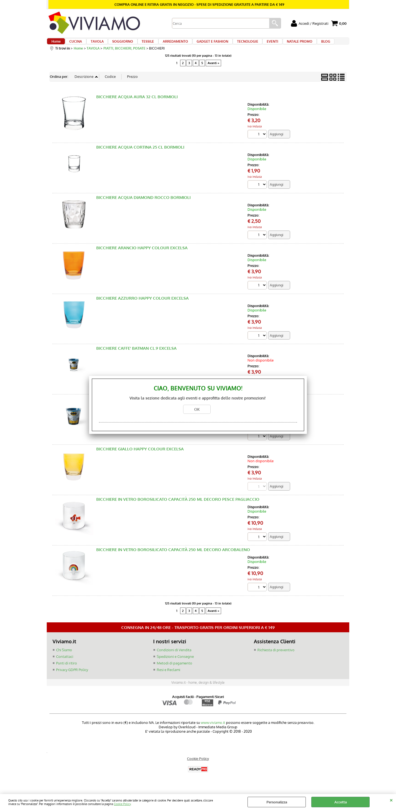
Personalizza (276, 802)
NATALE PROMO (281, 44)
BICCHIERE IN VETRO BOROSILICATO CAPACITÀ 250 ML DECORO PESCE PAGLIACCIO (177, 507)
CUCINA (73, 44)
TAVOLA (92, 44)
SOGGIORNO (116, 44)
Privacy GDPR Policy (72, 677)
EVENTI (256, 44)
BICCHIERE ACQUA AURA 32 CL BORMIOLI (137, 103)
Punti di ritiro (66, 671)
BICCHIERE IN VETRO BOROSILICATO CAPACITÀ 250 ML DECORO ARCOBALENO (173, 558)
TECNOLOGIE (233, 44)
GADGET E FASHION (200, 44)
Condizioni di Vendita (174, 658)
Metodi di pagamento (174, 671)
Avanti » (213, 70)
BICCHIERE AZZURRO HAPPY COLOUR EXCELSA (142, 305)
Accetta (340, 802)
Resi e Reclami (168, 677)
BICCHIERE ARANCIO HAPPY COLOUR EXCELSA (142, 255)
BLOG (305, 44)
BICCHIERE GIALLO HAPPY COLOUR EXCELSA (140, 457)
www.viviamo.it (213, 730)
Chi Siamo (64, 658)
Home (56, 44)
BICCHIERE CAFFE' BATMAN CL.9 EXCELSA (136, 356)
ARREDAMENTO (165, 44)
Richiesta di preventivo (276, 658)
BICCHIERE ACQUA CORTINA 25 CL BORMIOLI (140, 154)
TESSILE (139, 44)
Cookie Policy (122, 804)
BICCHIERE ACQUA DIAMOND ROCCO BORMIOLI (143, 204)
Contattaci (64, 665)
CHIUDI (391, 799)
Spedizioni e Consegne (175, 665)
